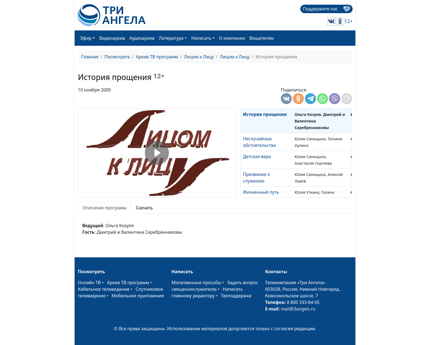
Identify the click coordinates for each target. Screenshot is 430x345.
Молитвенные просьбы (196, 283)
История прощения (265, 114)
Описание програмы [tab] (104, 208)
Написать (201, 38)
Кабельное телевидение (103, 289)
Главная (89, 57)
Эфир (86, 38)
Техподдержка (236, 296)
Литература (171, 38)
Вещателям (261, 38)
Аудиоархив (142, 38)
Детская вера (257, 156)
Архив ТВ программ (157, 57)
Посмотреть (117, 57)
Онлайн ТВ (89, 283)
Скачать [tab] (144, 208)
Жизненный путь (261, 192)
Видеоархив (112, 38)
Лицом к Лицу (199, 57)
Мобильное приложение (138, 296)
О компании (232, 38)
